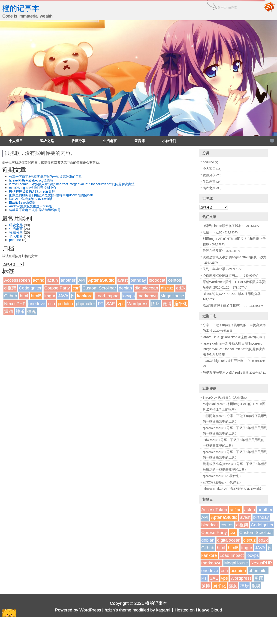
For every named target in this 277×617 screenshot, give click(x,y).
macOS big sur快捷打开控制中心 (32, 188)
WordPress (90, 610)
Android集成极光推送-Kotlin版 (30, 206)
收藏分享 (78, 141)
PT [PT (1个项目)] (100, 303)
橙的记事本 (20, 8)
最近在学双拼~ (213, 251)
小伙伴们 (169, 141)
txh (205, 489)
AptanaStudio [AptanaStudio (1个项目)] (101, 280)
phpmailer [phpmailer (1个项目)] (85, 303)
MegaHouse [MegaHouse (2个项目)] (172, 295)
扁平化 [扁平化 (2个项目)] (180, 303)
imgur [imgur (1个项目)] (49, 295)
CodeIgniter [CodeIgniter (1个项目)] (30, 288)
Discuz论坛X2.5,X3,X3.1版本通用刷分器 (232, 294)
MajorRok (210, 404)
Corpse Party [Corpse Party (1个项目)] (57, 288)
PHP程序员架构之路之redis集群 (32, 191)
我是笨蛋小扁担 (214, 464)
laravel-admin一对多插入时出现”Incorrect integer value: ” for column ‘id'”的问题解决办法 (72, 184)
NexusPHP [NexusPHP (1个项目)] (15, 303)
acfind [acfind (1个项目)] (39, 280)
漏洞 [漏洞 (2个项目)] (8, 311)
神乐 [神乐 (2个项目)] (20, 311)
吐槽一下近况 (212, 232)
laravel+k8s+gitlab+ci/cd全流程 (31, 180)
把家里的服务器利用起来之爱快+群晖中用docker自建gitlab (51, 195)
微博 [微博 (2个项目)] (167, 303)
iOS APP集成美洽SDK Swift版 (30, 199)
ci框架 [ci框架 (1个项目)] (10, 288)
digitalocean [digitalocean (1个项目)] (146, 288)
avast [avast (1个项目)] (122, 280)
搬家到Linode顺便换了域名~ (223, 226)
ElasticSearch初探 (22, 202)
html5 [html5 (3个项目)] (36, 295)
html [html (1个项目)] (24, 295)
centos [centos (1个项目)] (174, 280)
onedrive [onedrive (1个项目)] (36, 303)
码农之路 (47, 141)
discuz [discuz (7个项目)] (167, 288)
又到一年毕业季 (214, 269)
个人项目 (16, 141)
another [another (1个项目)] (68, 280)
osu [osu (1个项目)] (51, 303)
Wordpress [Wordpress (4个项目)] (137, 303)
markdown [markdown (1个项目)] (147, 295)
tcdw (206, 440)
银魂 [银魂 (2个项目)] (31, 311)
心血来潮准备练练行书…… (222, 275)
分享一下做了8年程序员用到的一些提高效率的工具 (45, 177)
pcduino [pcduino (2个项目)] (65, 303)
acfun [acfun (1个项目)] (52, 280)
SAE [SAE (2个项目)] (110, 303)
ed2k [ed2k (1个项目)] (181, 288)
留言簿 (139, 141)
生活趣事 (110, 141)
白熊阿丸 (209, 416)
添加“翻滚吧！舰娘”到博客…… (225, 305)
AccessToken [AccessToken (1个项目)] (17, 280)
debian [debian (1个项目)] (125, 288)
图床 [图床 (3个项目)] (155, 303)
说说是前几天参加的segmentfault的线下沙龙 (234, 257)
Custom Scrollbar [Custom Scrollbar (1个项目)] (99, 288)
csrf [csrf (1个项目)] (76, 288)
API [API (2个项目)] (81, 280)
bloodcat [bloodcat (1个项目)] (157, 280)
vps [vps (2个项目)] (121, 303)
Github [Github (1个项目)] (10, 295)
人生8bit (240, 397)
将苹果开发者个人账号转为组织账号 (35, 210)
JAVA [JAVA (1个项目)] (63, 295)
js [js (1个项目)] (72, 295)
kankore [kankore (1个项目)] (85, 295)
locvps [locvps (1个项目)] (128, 295)
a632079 (209, 482)
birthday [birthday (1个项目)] (138, 280)
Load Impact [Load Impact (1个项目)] (107, 295)
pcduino (15, 240)
